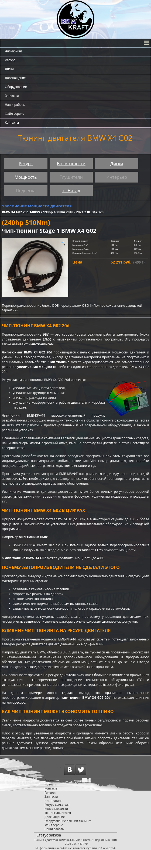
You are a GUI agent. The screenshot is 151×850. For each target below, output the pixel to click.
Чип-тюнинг (13, 51)
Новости (50, 784)
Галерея (50, 792)
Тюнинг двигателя (57, 813)
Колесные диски (56, 809)
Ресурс (10, 60)
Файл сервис (14, 114)
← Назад (71, 191)
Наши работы (15, 105)
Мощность (26, 177)
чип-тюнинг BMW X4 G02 (25, 558)
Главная (50, 780)
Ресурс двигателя (57, 804)
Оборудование (16, 87)
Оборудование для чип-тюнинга (67, 821)
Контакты (12, 122)
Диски (9, 69)
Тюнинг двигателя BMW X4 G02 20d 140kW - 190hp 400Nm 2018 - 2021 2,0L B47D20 (75, 842)
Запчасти (12, 96)
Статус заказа (48, 835)
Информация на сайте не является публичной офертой (76, 848)
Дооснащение (15, 78)
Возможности (71, 164)
